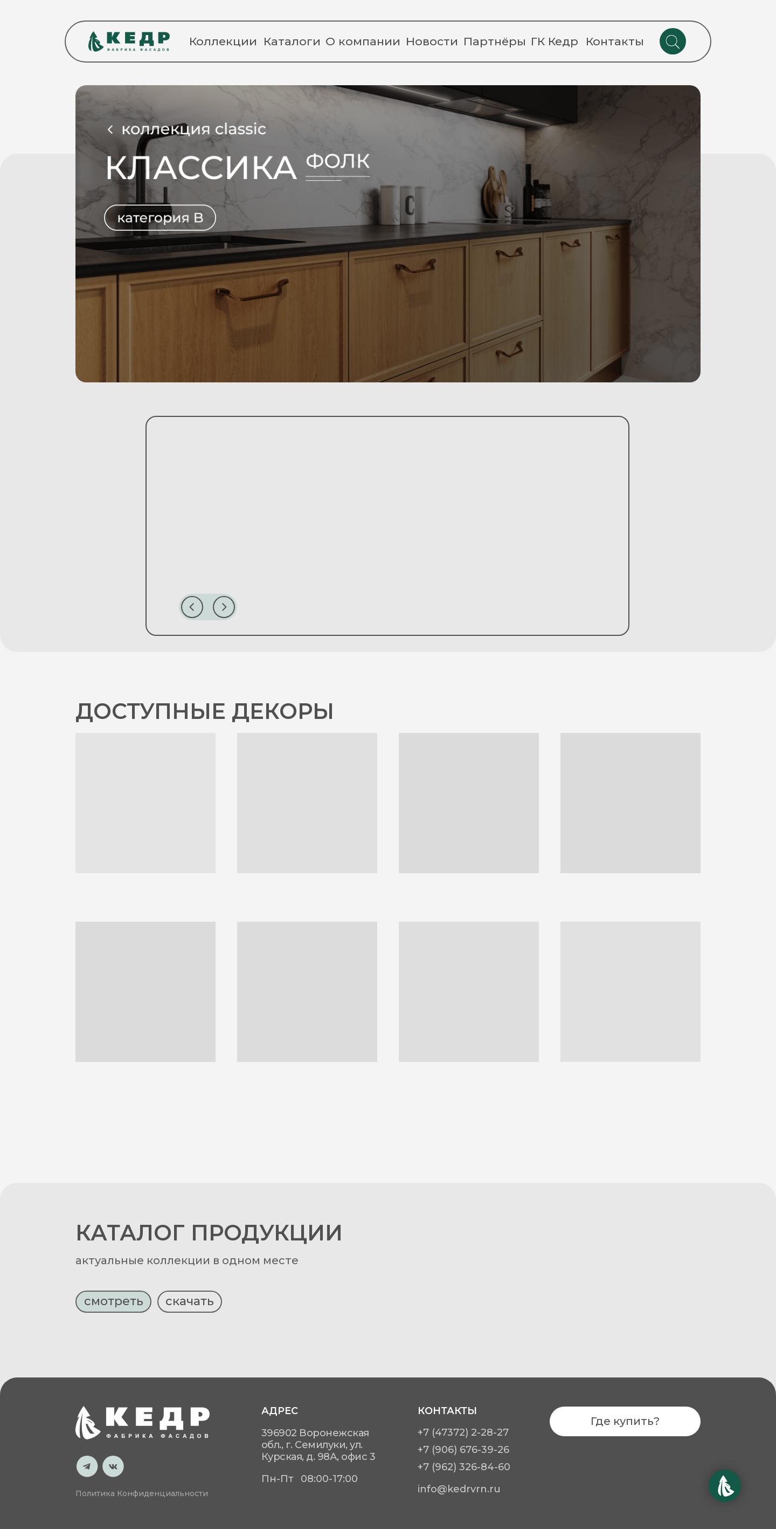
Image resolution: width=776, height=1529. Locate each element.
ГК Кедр (554, 41)
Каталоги (292, 41)
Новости (432, 41)
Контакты (615, 41)
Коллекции (223, 41)
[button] (113, 1343)
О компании (362, 41)
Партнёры (494, 41)
